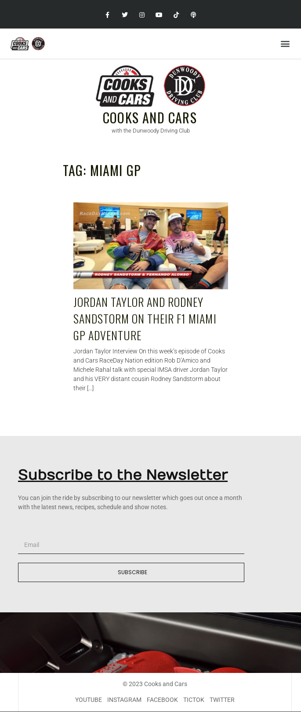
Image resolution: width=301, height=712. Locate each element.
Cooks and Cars (150, 117)
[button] (285, 43)
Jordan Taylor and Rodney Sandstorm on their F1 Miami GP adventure (145, 318)
